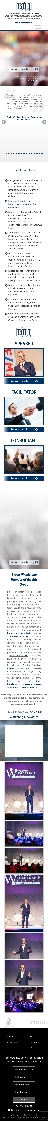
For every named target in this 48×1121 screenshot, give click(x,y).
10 (29, 153)
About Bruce (12, 1042)
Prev (3, 741)
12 (34, 153)
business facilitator (19, 636)
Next (45, 741)
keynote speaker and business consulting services (24, 686)
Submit (24, 1100)
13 (37, 153)
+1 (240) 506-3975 (23, 23)
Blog (30, 1036)
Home (10, 1036)
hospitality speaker (18, 656)
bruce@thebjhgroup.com (25, 1110)
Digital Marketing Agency (38, 1117)
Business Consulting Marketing (11, 1117)
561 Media (26, 1117)
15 (42, 153)
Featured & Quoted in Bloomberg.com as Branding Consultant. (22, 204)
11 (31, 153)
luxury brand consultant (18, 633)
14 (39, 153)
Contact (31, 1047)
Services (11, 1047)
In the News (33, 1042)
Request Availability (24, 69)
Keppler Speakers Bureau (24, 667)
